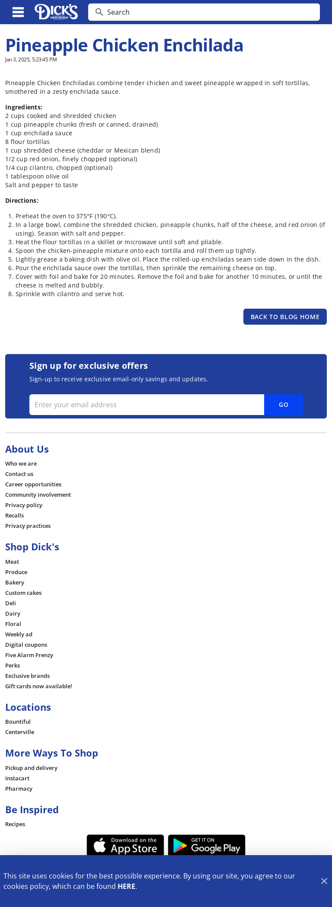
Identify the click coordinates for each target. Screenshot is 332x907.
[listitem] (21, 463)
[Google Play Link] (207, 845)
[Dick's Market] (56, 12)
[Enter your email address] (165, 405)
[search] (210, 12)
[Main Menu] (18, 12)
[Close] (324, 881)
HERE (126, 886)
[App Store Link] (125, 845)
